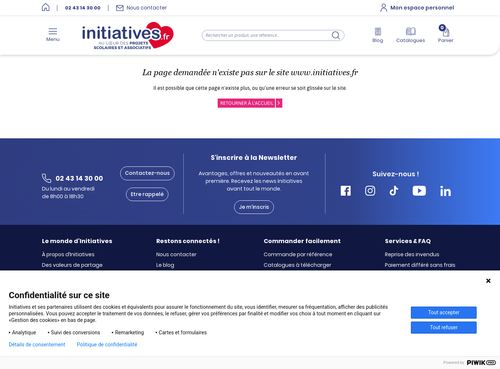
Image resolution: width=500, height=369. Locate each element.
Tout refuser (443, 327)
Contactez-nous (147, 173)
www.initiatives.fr (324, 72)
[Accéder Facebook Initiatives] (346, 192)
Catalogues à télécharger (297, 265)
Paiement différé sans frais (420, 265)
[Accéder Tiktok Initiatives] (394, 192)
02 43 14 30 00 (82, 8)
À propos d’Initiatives (68, 254)
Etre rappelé (147, 194)
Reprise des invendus (412, 254)
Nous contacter (176, 254)
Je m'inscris (254, 207)
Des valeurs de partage (72, 265)
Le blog (165, 265)
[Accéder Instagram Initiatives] (370, 192)
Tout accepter (443, 312)
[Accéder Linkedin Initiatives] (445, 192)
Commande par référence (298, 254)
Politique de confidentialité (107, 344)
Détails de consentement (37, 344)
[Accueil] (45, 7)
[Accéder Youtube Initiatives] (419, 192)
